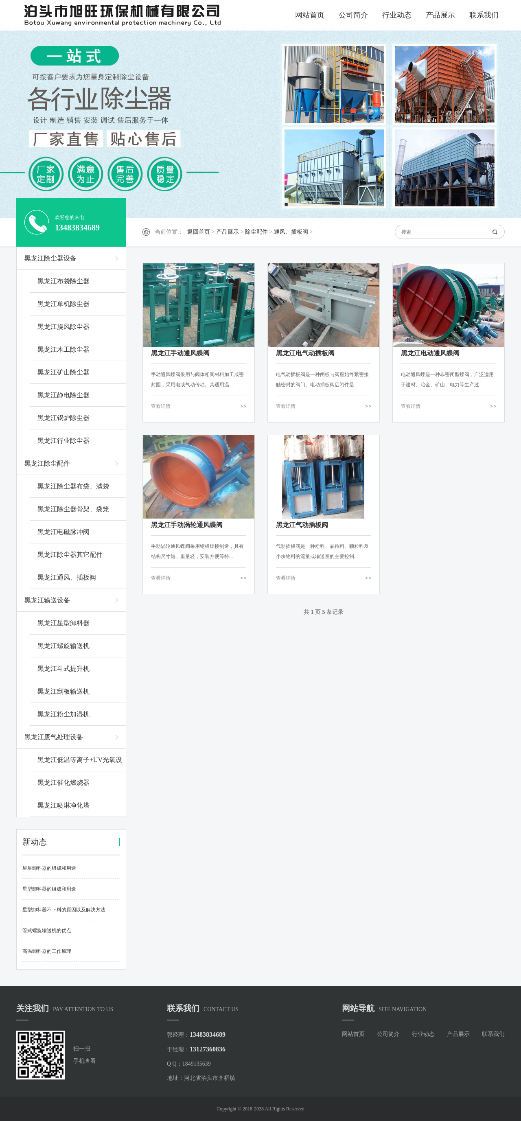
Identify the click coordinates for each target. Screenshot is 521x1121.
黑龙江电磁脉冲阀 (63, 531)
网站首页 (309, 15)
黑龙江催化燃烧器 (63, 782)
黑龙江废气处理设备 (53, 736)
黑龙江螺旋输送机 (63, 645)
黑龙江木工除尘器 (63, 349)
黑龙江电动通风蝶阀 (430, 353)
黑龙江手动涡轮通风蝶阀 (187, 524)
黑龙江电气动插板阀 (305, 353)
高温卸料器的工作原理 (46, 951)
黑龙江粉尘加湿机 (63, 714)
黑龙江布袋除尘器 (63, 281)
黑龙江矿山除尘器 (63, 372)
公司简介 (353, 15)
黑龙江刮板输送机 (63, 691)
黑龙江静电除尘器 (63, 395)
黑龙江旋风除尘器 (63, 326)
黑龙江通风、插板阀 (66, 577)
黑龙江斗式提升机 (63, 668)
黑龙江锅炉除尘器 (63, 417)
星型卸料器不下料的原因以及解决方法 (63, 910)
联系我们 (484, 15)
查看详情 (161, 406)
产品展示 (440, 15)
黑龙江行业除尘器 (63, 440)
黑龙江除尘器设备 (50, 258)
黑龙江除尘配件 (47, 463)
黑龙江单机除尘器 (63, 303)
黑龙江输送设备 (47, 600)
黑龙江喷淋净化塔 (63, 805)
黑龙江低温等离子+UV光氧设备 (79, 763)
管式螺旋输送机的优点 (46, 930)
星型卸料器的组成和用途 (49, 889)
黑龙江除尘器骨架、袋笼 (73, 509)
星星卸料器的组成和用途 (49, 868)
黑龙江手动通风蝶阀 (180, 353)
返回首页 (198, 232)
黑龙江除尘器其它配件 (70, 554)
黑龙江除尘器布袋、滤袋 (73, 486)
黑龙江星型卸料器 (63, 623)
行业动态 (397, 15)
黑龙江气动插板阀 (302, 524)
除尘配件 (256, 232)
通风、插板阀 (291, 232)
